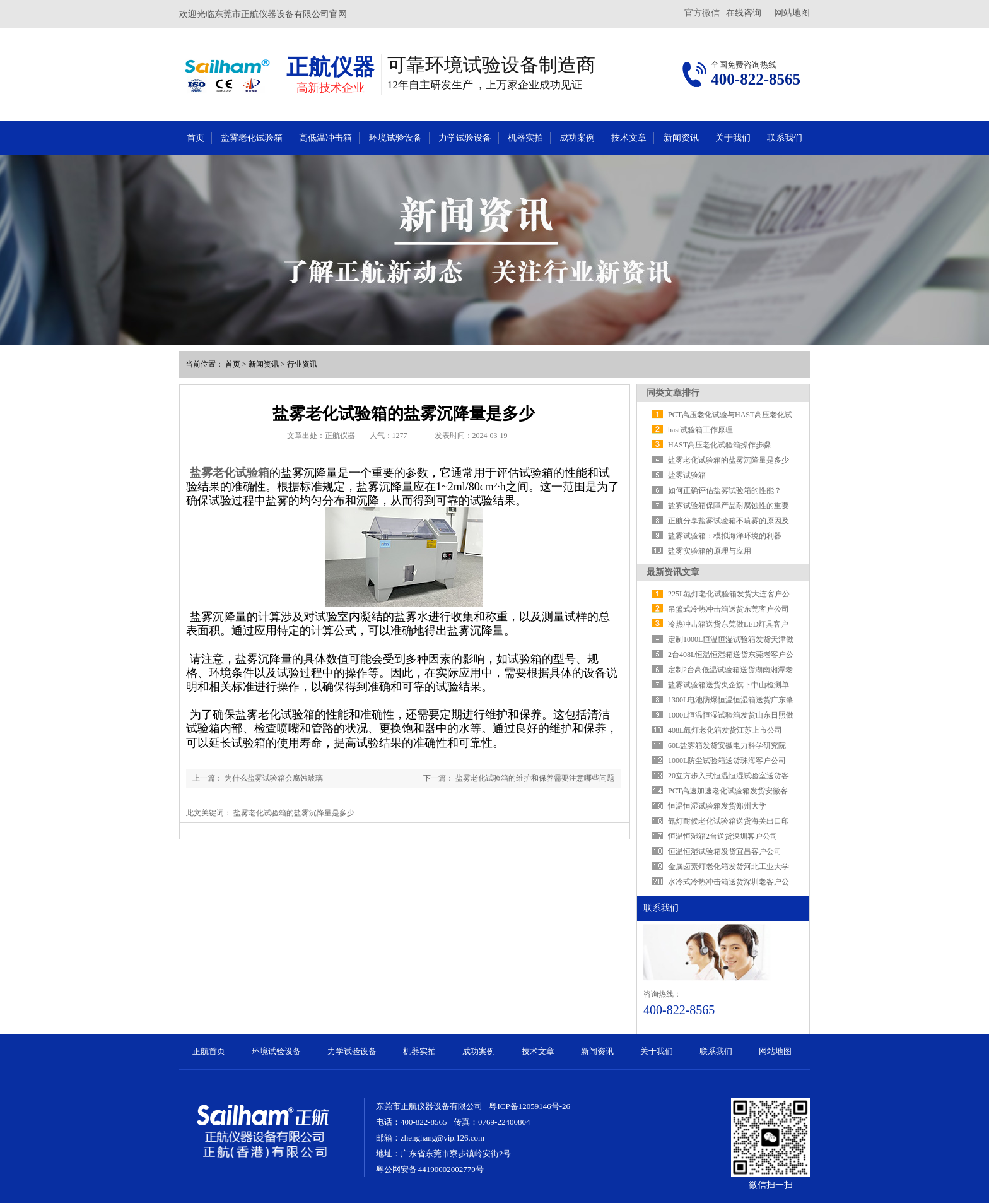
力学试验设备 (464, 138)
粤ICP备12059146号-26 (529, 1106)
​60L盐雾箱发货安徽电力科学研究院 (727, 745)
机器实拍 (525, 138)
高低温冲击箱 (325, 138)
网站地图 (792, 13)
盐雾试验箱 (687, 475)
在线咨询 (743, 13)
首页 (195, 138)
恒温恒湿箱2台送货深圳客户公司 (723, 836)
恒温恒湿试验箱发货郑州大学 (717, 806)
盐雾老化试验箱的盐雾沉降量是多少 (728, 460)
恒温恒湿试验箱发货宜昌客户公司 (724, 851)
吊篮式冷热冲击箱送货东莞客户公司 (728, 609)
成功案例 (577, 138)
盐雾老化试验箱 (252, 138)
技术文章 (629, 138)
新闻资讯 (681, 138)
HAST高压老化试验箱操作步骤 (719, 445)
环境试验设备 (395, 138)
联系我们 (784, 138)
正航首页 (208, 1051)
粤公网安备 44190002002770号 (430, 1169)
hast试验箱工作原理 (700, 429)
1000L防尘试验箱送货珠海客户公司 (727, 760)
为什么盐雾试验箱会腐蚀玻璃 (274, 778)
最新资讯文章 (673, 572)
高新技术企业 (330, 87)
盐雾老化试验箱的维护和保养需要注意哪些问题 (534, 778)
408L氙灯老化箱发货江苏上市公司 (725, 730)
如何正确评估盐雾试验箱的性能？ (724, 490)
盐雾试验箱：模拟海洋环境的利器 (724, 535)
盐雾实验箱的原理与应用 (709, 551)
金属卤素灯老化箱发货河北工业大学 (728, 866)
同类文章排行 (673, 393)
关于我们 (733, 138)
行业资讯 (302, 364)
